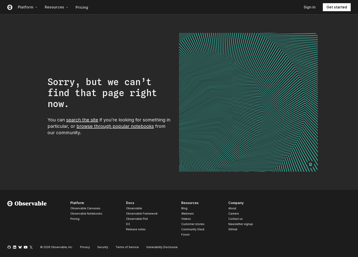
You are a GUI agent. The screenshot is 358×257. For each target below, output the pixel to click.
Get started (336, 7)
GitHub (232, 229)
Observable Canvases (85, 208)
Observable (134, 208)
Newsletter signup (240, 224)
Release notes (136, 229)
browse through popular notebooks (115, 126)
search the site (82, 120)
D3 (128, 224)
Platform (27, 7)
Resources (56, 7)
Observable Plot (137, 218)
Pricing (82, 7)
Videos (186, 218)
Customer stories (193, 224)
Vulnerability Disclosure (162, 247)
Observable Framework (142, 213)
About (232, 208)
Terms (127, 247)
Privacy (85, 247)
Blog (184, 208)
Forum (185, 234)
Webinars (187, 213)
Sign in (310, 7)
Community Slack (193, 229)
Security (102, 247)
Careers (233, 213)
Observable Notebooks (86, 213)
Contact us (235, 218)
